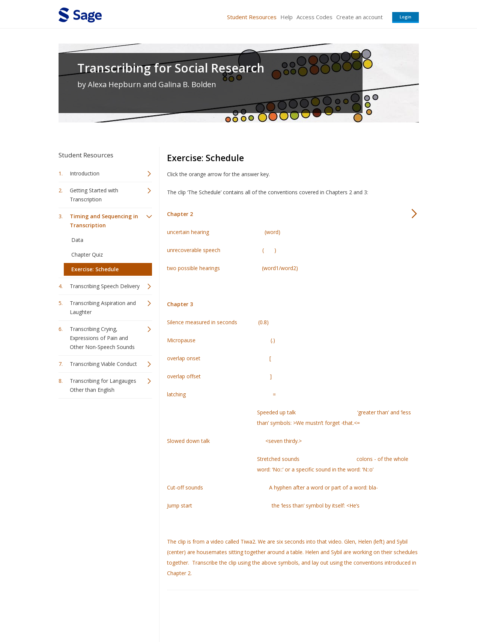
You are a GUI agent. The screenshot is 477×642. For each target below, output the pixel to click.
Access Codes (314, 17)
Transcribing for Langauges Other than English (103, 385)
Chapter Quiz (87, 254)
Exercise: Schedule (95, 269)
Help (286, 17)
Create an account (359, 17)
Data (77, 239)
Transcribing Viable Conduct (103, 363)
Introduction (84, 173)
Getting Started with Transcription (94, 195)
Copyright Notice (327, 614)
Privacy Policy (369, 614)
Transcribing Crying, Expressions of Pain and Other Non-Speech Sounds (102, 337)
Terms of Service (281, 614)
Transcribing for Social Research (171, 68)
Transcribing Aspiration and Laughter (103, 307)
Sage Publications (101, 614)
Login (405, 17)
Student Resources (252, 17)
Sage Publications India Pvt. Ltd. (167, 614)
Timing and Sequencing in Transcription (104, 221)
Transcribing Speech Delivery (105, 286)
